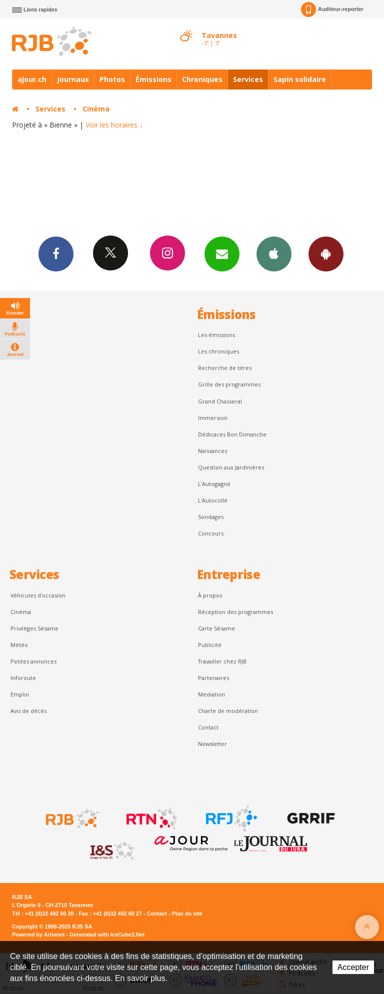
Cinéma (96, 109)
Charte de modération (228, 711)
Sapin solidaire (300, 79)
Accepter (353, 967)
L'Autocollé (213, 500)
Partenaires (213, 677)
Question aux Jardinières (231, 467)
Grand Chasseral (220, 401)
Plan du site (187, 913)
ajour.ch (32, 79)
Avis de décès (28, 711)
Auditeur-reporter (332, 9)
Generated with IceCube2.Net (107, 935)
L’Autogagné (214, 483)
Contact (208, 727)
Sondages (211, 517)
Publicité (210, 645)
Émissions (154, 79)
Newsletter (212, 743)
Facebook (56, 253)
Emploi (19, 694)
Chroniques (202, 79)
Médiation (211, 694)
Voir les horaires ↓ (114, 125)
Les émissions (216, 335)
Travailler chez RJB (222, 661)
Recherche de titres (225, 367)
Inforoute (23, 677)
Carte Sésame (216, 628)
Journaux (73, 79)
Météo (19, 645)
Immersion (213, 417)
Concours (211, 533)
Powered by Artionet (38, 935)
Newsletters (222, 253)
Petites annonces (33, 661)
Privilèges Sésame (34, 628)
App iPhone (274, 253)
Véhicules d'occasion (38, 595)
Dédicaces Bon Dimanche (232, 434)
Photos (112, 79)
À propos (210, 595)
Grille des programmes (229, 384)
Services (248, 79)
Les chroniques (218, 351)
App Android (326, 253)
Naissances (212, 451)
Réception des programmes (235, 611)
